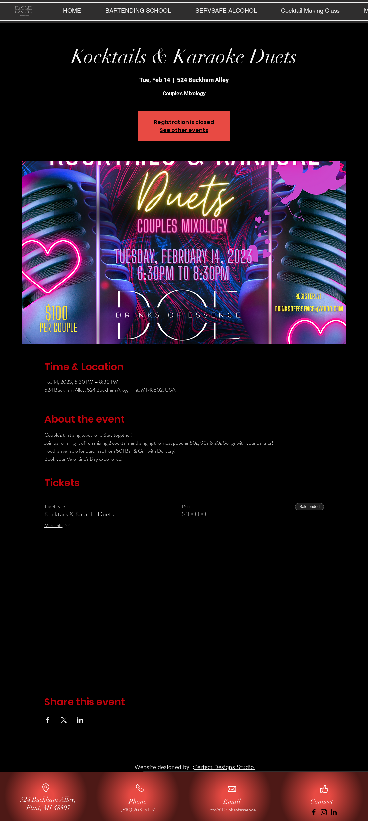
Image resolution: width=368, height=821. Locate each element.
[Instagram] (324, 812)
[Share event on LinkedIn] (80, 720)
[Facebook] (314, 812)
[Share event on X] (64, 720)
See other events (184, 130)
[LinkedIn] (334, 812)
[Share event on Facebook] (47, 720)
